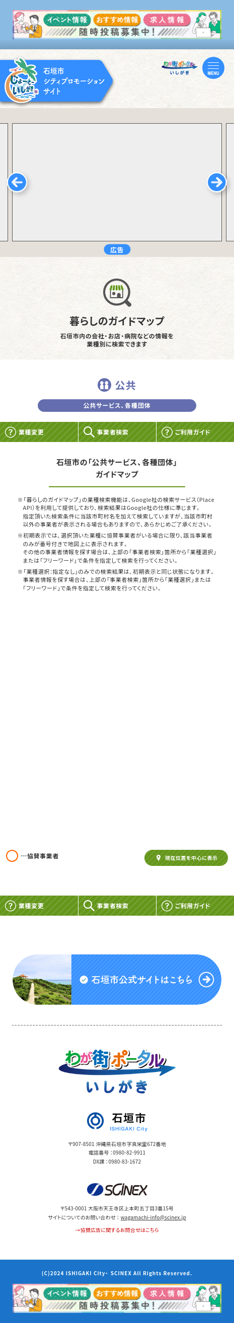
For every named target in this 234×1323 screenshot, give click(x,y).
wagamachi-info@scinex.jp (153, 1217)
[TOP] (56, 80)
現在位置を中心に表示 (191, 857)
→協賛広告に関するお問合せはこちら (117, 1229)
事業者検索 (106, 431)
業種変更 (24, 431)
